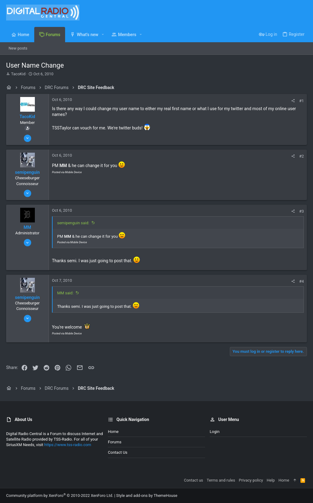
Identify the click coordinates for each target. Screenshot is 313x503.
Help (271, 480)
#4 (301, 281)
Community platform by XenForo (59, 495)
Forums (114, 442)
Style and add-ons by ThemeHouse (146, 495)
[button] (103, 35)
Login (214, 431)
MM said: (65, 293)
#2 (301, 156)
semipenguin (27, 172)
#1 (301, 101)
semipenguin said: (73, 223)
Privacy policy (251, 480)
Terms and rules (221, 480)
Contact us (117, 452)
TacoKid (18, 74)
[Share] (293, 101)
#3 (301, 211)
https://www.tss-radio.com (67, 444)
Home (113, 431)
